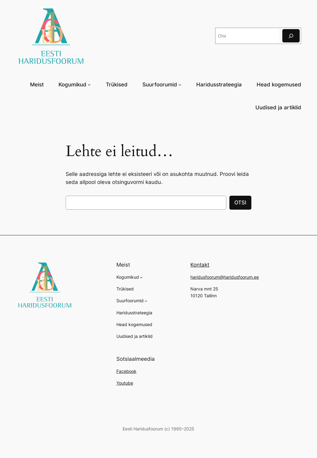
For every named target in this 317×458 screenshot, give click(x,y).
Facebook (126, 371)
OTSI (240, 202)
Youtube (124, 383)
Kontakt (199, 265)
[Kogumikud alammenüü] (89, 84)
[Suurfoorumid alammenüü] (179, 84)
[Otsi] (291, 35)
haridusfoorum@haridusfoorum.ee (224, 277)
